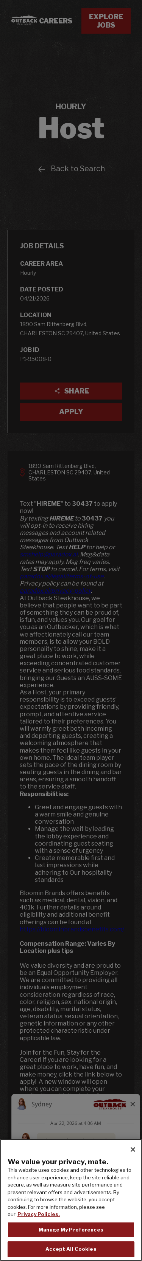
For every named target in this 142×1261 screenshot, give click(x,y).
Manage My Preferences (71, 1230)
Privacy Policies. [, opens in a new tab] (38, 1214)
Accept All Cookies (70, 1249)
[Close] (133, 1149)
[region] (71, 1200)
